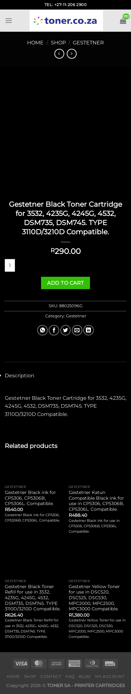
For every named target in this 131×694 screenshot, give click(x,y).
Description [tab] (19, 376)
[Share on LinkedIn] (88, 330)
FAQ (70, 676)
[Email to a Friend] (77, 330)
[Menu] (8, 20)
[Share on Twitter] (65, 330)
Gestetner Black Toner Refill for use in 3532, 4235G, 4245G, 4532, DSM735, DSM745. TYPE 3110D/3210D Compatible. (32, 598)
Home (35, 43)
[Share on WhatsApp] (42, 330)
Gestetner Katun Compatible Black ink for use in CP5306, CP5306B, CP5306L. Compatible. (96, 501)
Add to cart (65, 283)
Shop (58, 43)
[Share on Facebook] (54, 330)
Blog (85, 676)
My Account (109, 676)
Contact (50, 676)
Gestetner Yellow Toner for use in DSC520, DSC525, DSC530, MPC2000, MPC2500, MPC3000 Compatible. (94, 598)
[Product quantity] (10, 265)
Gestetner (88, 43)
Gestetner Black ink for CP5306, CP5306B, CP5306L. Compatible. (30, 498)
